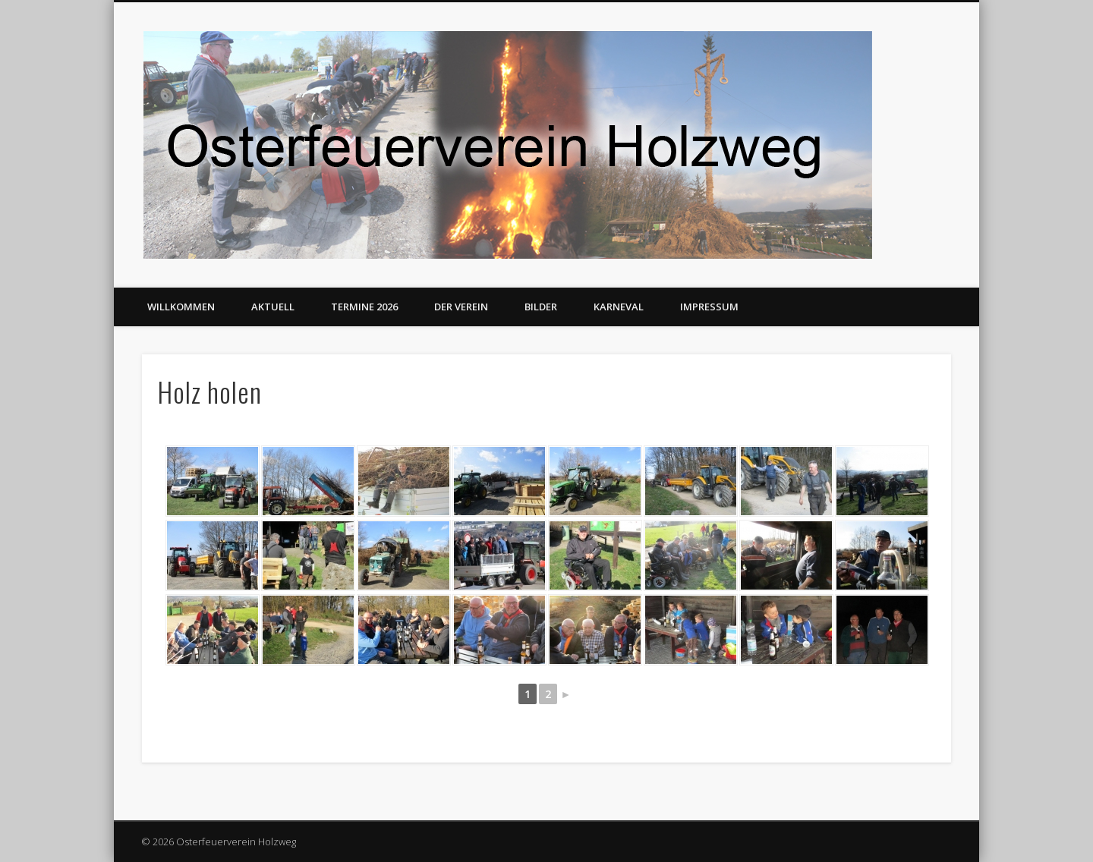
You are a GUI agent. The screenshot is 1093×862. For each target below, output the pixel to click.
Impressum (709, 306)
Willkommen (181, 306)
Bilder (540, 306)
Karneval (619, 306)
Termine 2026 (364, 306)
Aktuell (273, 306)
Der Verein (461, 306)
